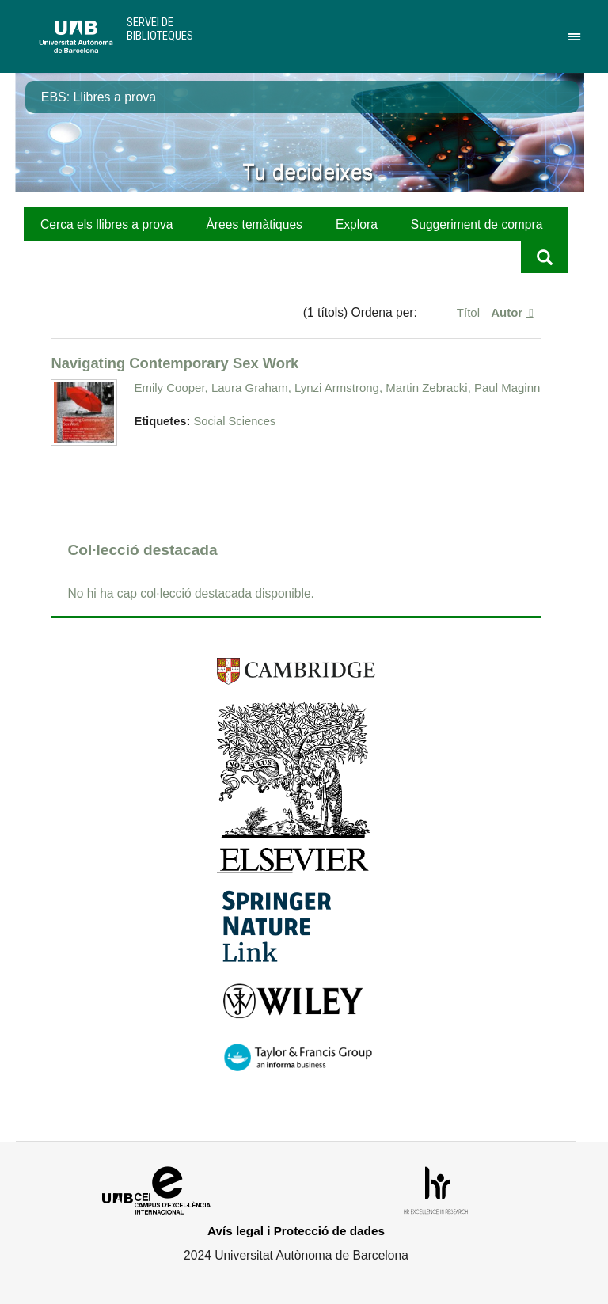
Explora (357, 224)
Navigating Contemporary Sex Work (174, 363)
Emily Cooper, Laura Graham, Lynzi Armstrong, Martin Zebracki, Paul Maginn (337, 387)
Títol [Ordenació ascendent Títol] (470, 312)
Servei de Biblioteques (160, 29)
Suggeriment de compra (477, 224)
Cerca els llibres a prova (106, 224)
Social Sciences (234, 421)
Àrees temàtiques (254, 224)
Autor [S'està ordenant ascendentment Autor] (508, 312)
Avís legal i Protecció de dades (296, 1230)
